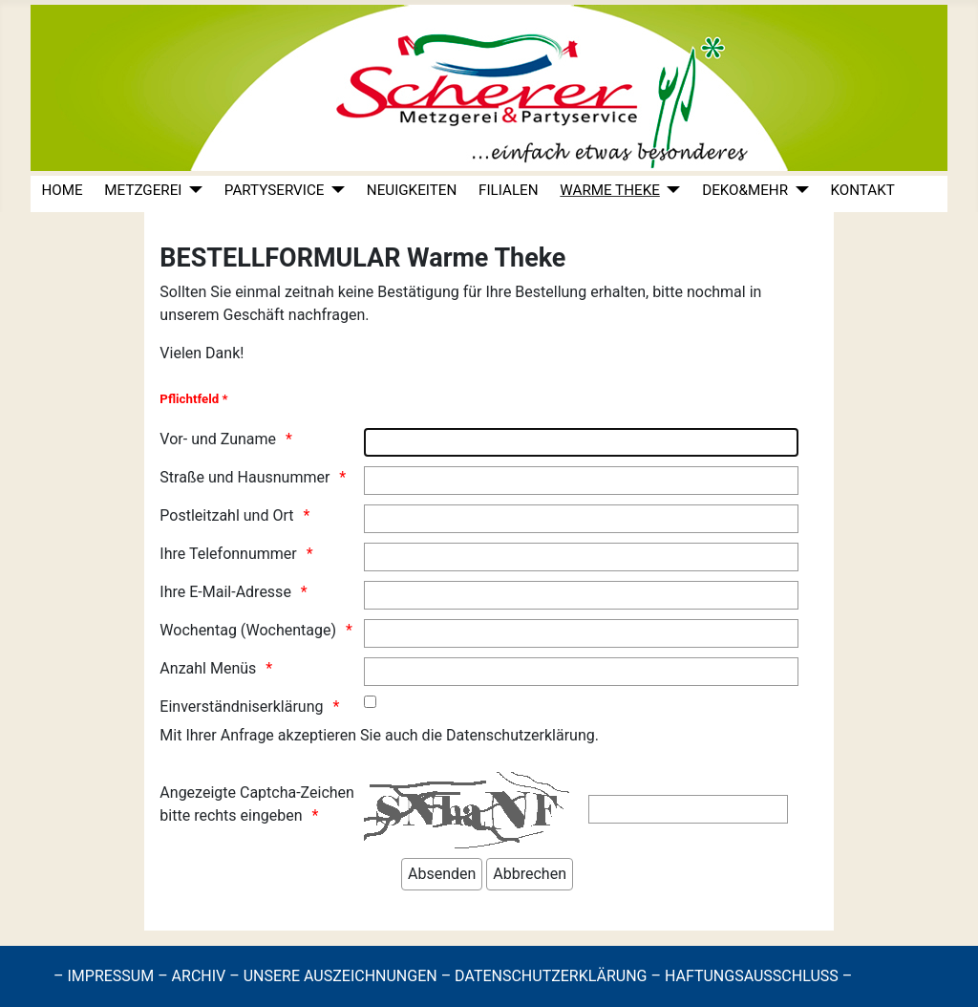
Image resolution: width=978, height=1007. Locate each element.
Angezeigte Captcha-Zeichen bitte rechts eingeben (256, 804)
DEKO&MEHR (745, 190)
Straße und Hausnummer (244, 477)
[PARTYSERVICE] (334, 190)
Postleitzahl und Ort (226, 515)
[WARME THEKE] (670, 190)
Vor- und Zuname (217, 439)
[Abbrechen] (529, 874)
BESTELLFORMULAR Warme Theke (362, 258)
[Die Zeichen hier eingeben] (688, 809)
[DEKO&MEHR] (798, 190)
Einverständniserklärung (241, 706)
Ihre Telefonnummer (227, 554)
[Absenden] (441, 874)
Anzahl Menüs (207, 668)
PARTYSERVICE (274, 190)
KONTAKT (862, 190)
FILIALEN (508, 190)
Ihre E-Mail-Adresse (225, 592)
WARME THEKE (609, 190)
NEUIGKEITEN (412, 190)
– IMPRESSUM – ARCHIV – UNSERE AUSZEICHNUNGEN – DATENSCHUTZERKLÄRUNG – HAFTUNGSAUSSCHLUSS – (452, 976)
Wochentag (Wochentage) (247, 630)
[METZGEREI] (191, 190)
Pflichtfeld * (193, 399)
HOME (61, 190)
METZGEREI (142, 190)
